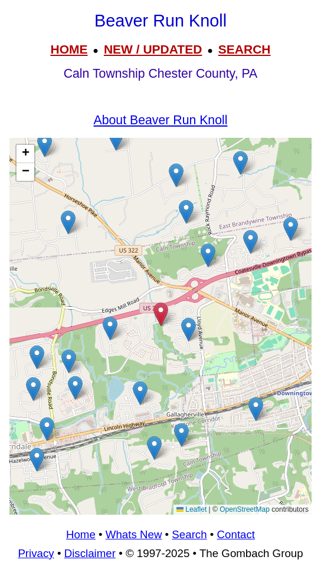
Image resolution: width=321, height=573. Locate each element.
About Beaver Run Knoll (161, 120)
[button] (250, 242)
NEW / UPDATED (153, 49)
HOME (68, 49)
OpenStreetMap (245, 509)
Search (189, 534)
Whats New (134, 534)
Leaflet (191, 509)
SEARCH (244, 49)
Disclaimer (90, 553)
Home (81, 534)
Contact (236, 534)
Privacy (36, 553)
